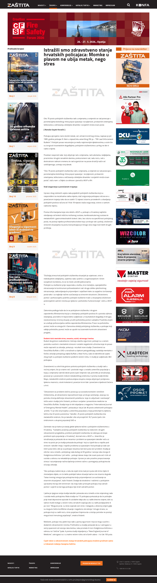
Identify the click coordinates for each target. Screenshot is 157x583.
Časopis (53, 5)
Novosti (42, 5)
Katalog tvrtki (83, 5)
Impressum (110, 5)
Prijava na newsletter (91, 563)
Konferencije (66, 5)
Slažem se (111, 580)
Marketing (97, 5)
